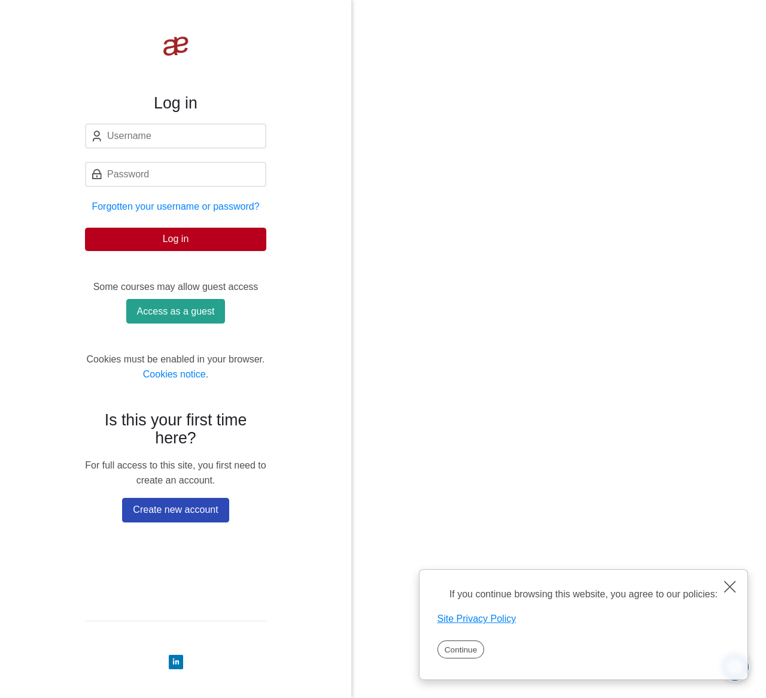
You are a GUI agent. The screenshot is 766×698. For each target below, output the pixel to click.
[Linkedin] (176, 662)
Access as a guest (176, 311)
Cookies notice (174, 374)
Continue (461, 649)
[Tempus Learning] (175, 47)
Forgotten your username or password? (175, 206)
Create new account (175, 509)
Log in (176, 239)
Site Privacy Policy (476, 619)
